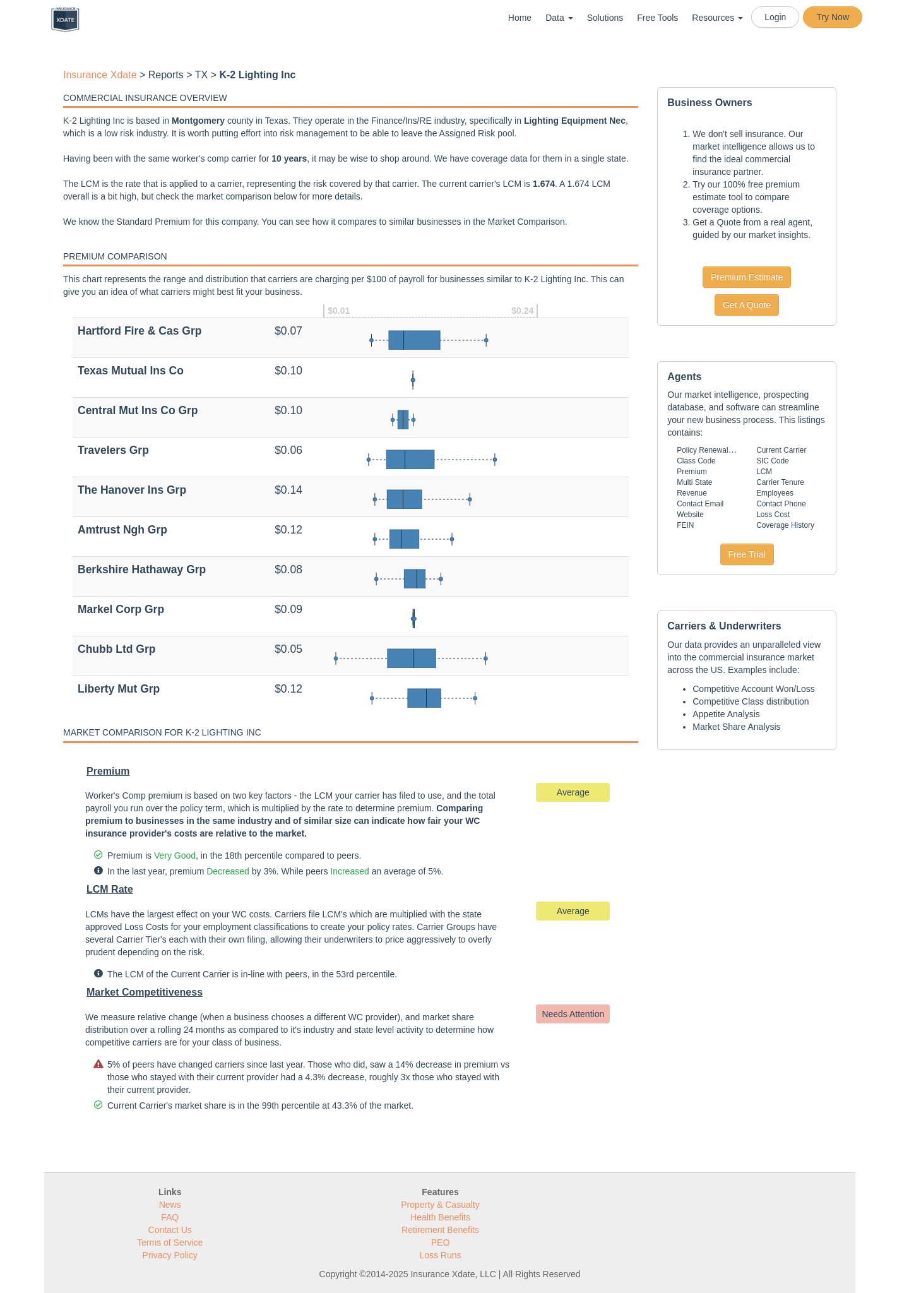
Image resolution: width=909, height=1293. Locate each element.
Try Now (832, 17)
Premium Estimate (747, 277)
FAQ (170, 1217)
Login (775, 17)
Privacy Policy (170, 1255)
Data (559, 18)
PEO (440, 1242)
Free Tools (657, 18)
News (170, 1205)
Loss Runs (440, 1255)
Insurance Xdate (100, 74)
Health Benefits (440, 1217)
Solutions (605, 18)
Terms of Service (170, 1242)
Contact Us (170, 1230)
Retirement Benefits (440, 1230)
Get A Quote (747, 305)
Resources (717, 18)
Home (520, 18)
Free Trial (747, 554)
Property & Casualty (440, 1205)
